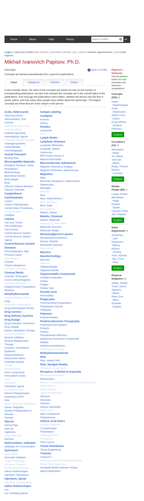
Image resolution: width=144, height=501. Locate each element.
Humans (9, 439)
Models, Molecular (50, 219)
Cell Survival (11, 229)
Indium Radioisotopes (16, 471)
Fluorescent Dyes (13, 389)
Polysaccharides (49, 317)
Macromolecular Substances (58, 162)
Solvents (45, 403)
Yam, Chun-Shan (118, 260)
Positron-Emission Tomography (60, 321)
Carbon (8, 201)
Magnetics (46, 174)
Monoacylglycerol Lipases (56, 234)
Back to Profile (97, 70)
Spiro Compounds (50, 413)
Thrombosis (46, 438)
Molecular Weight (49, 230)
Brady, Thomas (120, 166)
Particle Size (47, 288)
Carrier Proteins (13, 211)
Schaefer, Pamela (117, 305)
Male (42, 177)
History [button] (70, 39)
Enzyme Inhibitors (14, 337)
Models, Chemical (51, 216)
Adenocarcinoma (13, 115)
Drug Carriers (12, 311)
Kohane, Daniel (116, 206)
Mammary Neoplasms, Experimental (60, 181)
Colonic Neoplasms (15, 265)
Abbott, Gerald (119, 283)
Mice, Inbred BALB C (51, 198)
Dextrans (9, 290)
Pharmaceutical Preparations (55, 302)
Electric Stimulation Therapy (19, 330)
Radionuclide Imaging (52, 349)
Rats (43, 356)
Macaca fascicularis (50, 159)
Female (8, 365)
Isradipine (46, 115)
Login (7, 52)
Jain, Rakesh (119, 214)
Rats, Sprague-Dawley (54, 364)
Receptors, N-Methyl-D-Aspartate (60, 371)
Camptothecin (13, 193)
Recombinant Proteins (52, 375)
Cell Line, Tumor (13, 222)
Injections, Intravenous (16, 474)
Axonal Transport (15, 154)
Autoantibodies (12, 146)
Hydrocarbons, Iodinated (19, 442)
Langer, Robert (120, 194)
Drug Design (12, 319)
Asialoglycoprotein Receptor (19, 140)
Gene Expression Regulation (20, 403)
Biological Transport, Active (19, 165)
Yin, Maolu (117, 156)
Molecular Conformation (53, 223)
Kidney (44, 123)
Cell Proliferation (13, 226)
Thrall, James (119, 286)
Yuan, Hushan (119, 255)
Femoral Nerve (12, 368)
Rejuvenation (47, 378)
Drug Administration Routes (19, 308)
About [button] (32, 39)
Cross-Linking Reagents (17, 279)
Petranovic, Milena (118, 243)
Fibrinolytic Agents (14, 386)
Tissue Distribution (52, 446)
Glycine (9, 421)
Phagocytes (47, 299)
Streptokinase (47, 417)
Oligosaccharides (49, 270)
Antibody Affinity (13, 129)
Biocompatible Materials (19, 161)
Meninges (45, 188)
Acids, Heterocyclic (16, 111)
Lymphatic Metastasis (52, 145)
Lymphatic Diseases (52, 141)
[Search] (105, 39)
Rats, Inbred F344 (50, 360)
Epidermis (9, 351)
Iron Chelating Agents (16, 493)
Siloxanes (45, 400)
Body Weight (11, 179)
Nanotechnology (50, 256)
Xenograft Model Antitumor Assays (58, 467)
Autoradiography (13, 150)
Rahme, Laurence (117, 171)
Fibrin (7, 379)
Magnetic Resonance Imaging (56, 166)
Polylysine (45, 309)
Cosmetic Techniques (16, 276)
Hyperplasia (10, 454)
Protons (44, 331)
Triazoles (45, 453)
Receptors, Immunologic (53, 368)
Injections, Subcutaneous (18, 482)
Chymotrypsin (11, 258)
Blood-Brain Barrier (14, 175)
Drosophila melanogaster (18, 304)
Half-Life (9, 428)
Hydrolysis (11, 450)
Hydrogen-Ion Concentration (19, 446)
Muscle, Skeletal (49, 241)
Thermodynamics (49, 435)
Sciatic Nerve (47, 385)
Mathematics (47, 184)
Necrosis (45, 259)
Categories (34, 82)
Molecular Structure (50, 226)
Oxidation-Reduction (51, 277)
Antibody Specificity (15, 133)
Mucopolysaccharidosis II (53, 237)
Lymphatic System (50, 148)
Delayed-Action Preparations (19, 286)
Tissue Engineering (50, 449)
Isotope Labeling (50, 111)
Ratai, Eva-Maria (118, 298)
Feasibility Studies (14, 361)
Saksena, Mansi (117, 291)
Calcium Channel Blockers (18, 186)
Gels (7, 400)
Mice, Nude (46, 205)
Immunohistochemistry (16, 467)
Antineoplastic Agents (16, 136)
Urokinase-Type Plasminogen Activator (61, 460)
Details (74, 82)
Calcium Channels (14, 189)
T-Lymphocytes (48, 428)
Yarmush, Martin (117, 161)
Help (51, 39)
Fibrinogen (10, 382)
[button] (125, 39)
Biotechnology (12, 172)
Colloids (8, 261)
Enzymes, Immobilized (16, 347)
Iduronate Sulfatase (15, 457)
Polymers (46, 313)
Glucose (9, 417)
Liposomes (46, 130)
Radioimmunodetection (52, 345)
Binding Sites (11, 158)
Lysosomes (46, 152)
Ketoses (44, 119)
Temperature (47, 431)
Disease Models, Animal (17, 297)
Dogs (7, 301)
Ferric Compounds (14, 372)
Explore (117, 134)
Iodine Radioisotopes (17, 485)
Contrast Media (13, 272)
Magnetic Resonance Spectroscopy (59, 170)
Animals (8, 122)
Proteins (44, 328)
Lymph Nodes (48, 137)
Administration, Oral (15, 119)
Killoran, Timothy (116, 250)
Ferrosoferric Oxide (14, 375)
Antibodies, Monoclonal (17, 126)
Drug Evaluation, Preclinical (19, 323)
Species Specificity (50, 406)
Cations (9, 218)
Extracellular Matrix (14, 358)
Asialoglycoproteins (15, 143)
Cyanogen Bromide (14, 283)
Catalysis (9, 215)
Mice (42, 195)
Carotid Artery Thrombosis (18, 208)
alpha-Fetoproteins (50, 471)
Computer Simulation (15, 268)
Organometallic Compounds (57, 273)
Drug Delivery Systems (18, 315)
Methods (45, 191)
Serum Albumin (48, 389)
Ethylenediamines (14, 354)
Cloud (13, 82)
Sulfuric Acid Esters (52, 421)
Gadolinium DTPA (14, 396)
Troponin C (46, 457)
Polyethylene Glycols (51, 306)
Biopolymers (11, 168)
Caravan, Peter (120, 210)
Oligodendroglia (48, 266)
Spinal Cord (46, 410)
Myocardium (46, 248)
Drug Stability (11, 326)
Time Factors (47, 442)
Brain (7, 182)
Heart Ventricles (13, 435)
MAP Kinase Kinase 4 (52, 155)
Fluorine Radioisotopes (16, 393)
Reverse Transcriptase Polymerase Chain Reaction (67, 382)
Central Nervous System (17, 233)
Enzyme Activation (14, 333)
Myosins (45, 252)
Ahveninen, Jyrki (118, 237)
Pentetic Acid (48, 291)
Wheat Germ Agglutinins (53, 464)
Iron (6, 489)
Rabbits (44, 342)
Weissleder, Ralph (118, 151)
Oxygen (44, 284)
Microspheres (47, 209)
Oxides (44, 281)
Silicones (45, 396)
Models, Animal (48, 212)
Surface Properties (50, 424)
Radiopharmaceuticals (54, 352)
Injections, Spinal (15, 478)
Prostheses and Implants (53, 324)
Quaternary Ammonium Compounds (59, 338)
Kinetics (45, 126)
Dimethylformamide (16, 293)
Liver (42, 134)
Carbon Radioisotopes (16, 204)
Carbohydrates (13, 197)
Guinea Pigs (11, 425)
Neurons (44, 263)
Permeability (47, 295)
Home (13, 39)
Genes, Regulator (14, 407)
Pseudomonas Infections (53, 335)
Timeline (55, 82)
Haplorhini (10, 432)
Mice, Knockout (48, 202)
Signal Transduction (51, 392)
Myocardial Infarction (51, 244)
